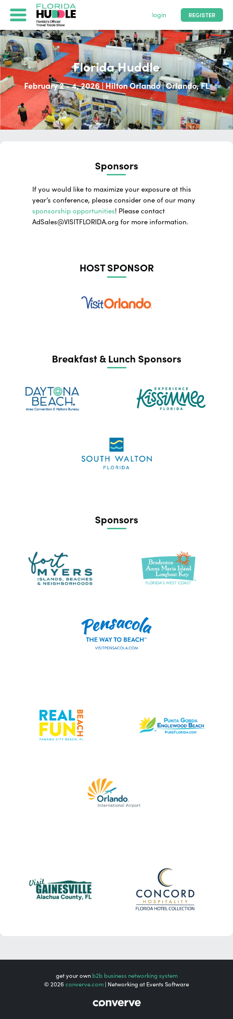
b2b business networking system (135, 976)
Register (201, 15)
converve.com (84, 984)
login (159, 15)
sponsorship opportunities (73, 211)
